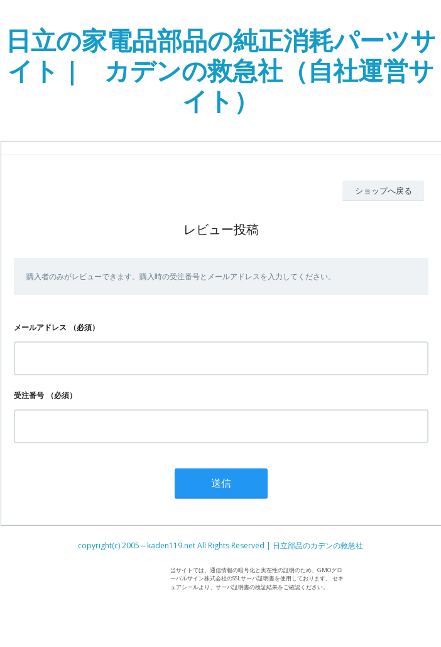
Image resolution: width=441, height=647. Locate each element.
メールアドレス (40, 327)
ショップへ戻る (383, 190)
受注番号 (29, 395)
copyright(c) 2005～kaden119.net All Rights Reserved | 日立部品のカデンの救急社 (220, 545)
